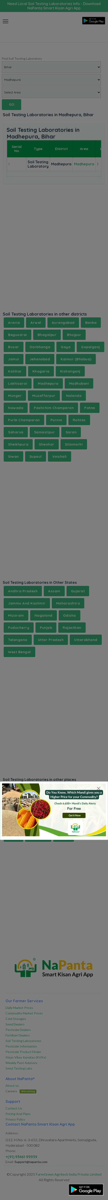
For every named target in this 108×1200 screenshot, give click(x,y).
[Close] (98, 788)
